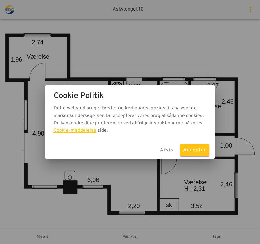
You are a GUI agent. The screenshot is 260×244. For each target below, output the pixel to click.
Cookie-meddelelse (74, 131)
